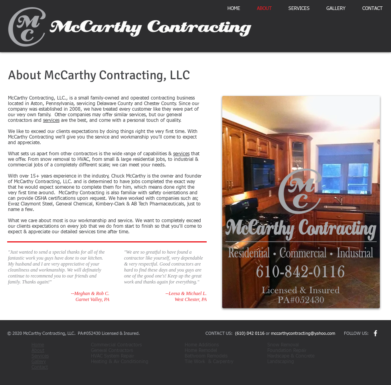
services (51, 120)
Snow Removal (285, 345)
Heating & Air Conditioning (120, 362)
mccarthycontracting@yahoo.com (303, 333)
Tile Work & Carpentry (209, 362)
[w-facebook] (375, 333)
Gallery (39, 362)
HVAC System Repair (112, 356)
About (38, 350)
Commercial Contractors (120, 345)
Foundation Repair (290, 350)
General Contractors (122, 350)
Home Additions (206, 345)
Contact (40, 367)
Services (40, 356)
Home (38, 345)
